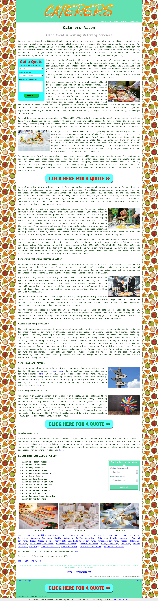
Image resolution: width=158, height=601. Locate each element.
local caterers (42, 355)
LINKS (109, 21)
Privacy (138, 581)
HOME (102, 21)
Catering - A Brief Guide (60, 60)
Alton (61, 239)
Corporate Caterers (120, 535)
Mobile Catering (64, 538)
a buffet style (90, 159)
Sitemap (19, 581)
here (41, 374)
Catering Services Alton (37, 456)
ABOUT (116, 21)
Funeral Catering (50, 547)
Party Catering (109, 544)
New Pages (28, 581)
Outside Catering (129, 541)
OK (127, 599)
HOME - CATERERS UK (79, 572)
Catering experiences (57, 82)
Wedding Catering (47, 535)
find (26, 439)
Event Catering (69, 547)
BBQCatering (100, 535)
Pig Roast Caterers (114, 547)
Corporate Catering (66, 544)
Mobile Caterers (89, 544)
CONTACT (124, 21)
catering (60, 352)
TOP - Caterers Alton (29, 561)
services (32, 239)
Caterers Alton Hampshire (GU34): (36, 41)
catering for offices (52, 332)
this (38, 385)
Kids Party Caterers (41, 544)
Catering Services (41, 538)
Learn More (118, 599)
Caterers (85, 535)
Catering (34, 124)
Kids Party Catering (60, 541)
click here (57, 371)
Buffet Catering (85, 538)
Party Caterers (69, 535)
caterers (85, 226)
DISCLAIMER (134, 21)
